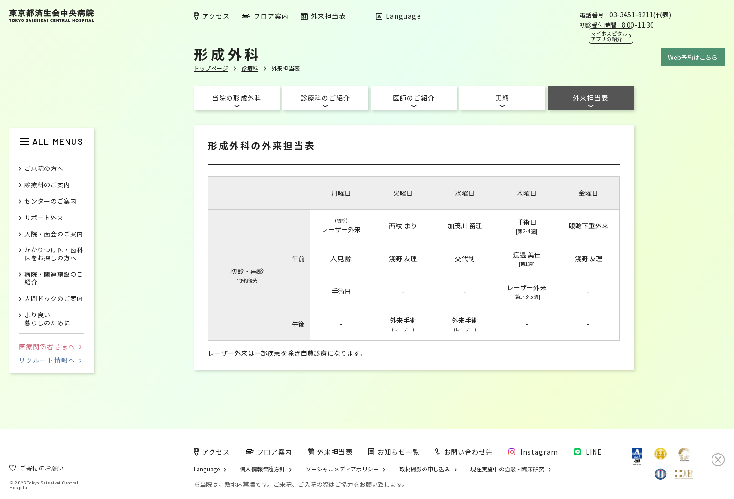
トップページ (211, 68)
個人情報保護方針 (262, 469)
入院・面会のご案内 (53, 234)
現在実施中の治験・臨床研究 (507, 469)
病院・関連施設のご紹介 (53, 278)
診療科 (249, 68)
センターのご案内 (50, 201)
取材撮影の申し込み (424, 469)
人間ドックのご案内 (53, 299)
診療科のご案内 (47, 185)
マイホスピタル (609, 36)
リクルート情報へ (50, 360)
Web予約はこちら (693, 57)
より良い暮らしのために (47, 319)
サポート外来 (44, 218)
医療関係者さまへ (50, 346)
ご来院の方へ (44, 169)
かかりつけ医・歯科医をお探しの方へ (53, 254)
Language (207, 469)
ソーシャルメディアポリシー (342, 469)
